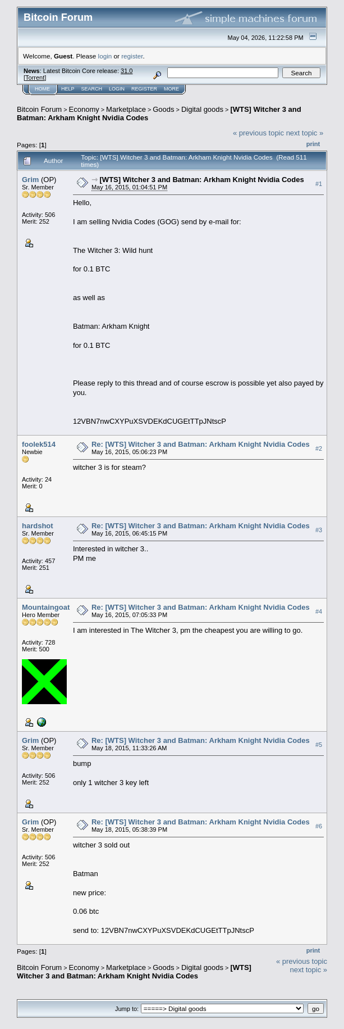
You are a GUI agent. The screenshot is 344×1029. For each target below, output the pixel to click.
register (132, 56)
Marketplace (126, 109)
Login (117, 89)
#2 (318, 448)
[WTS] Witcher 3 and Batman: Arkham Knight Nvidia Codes (202, 179)
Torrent (34, 77)
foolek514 (39, 444)
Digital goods (202, 109)
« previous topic (258, 133)
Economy (84, 109)
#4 (318, 611)
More (171, 89)
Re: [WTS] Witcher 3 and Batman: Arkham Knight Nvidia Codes (200, 444)
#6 (318, 826)
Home (42, 89)
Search (92, 89)
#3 (318, 530)
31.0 (126, 70)
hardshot (37, 526)
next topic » (305, 133)
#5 (318, 744)
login (105, 56)
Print (313, 143)
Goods (163, 109)
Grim (30, 179)
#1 (318, 183)
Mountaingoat (46, 607)
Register (144, 89)
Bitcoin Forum (39, 109)
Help (68, 89)
